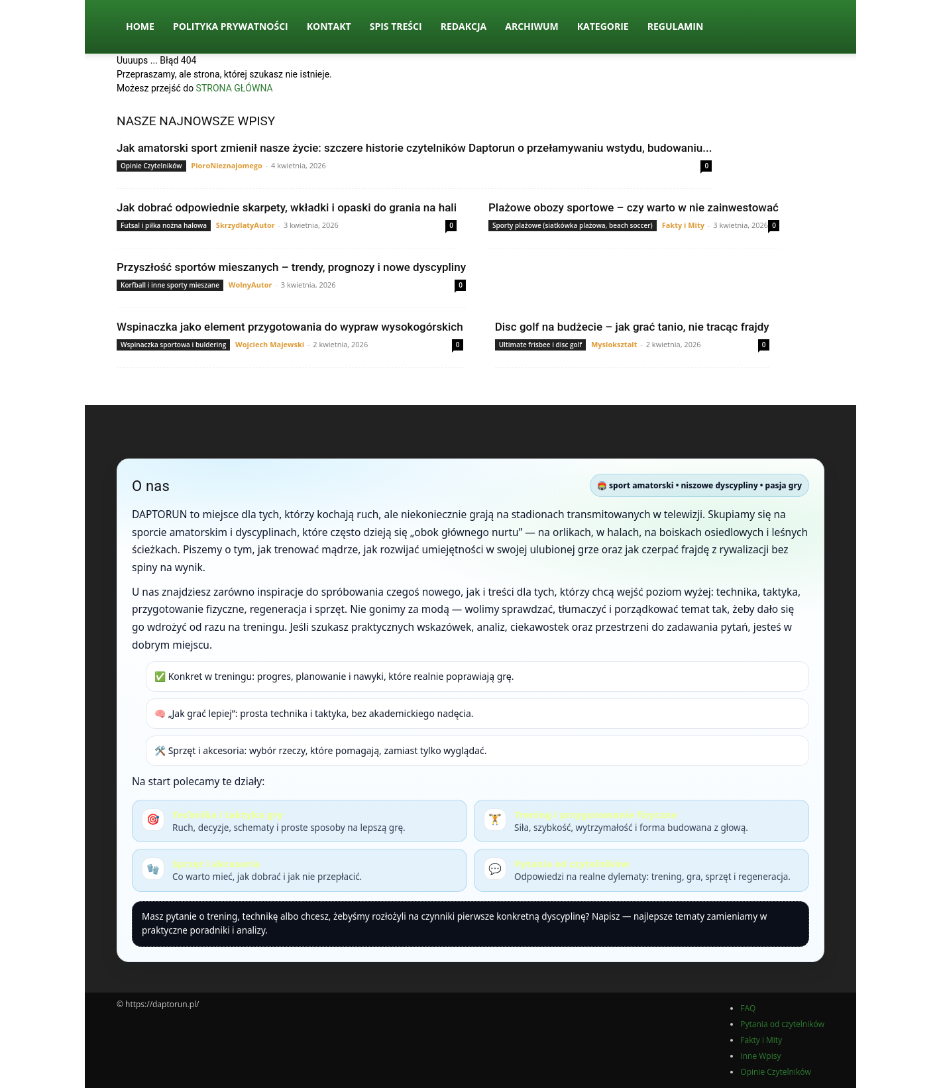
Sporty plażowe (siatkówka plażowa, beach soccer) (572, 225)
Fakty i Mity (683, 225)
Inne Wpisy (760, 1055)
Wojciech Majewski (269, 344)
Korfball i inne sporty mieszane (170, 285)
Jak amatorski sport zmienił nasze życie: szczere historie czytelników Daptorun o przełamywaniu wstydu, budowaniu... (414, 147)
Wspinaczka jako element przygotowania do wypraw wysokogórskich (290, 326)
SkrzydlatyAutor (245, 225)
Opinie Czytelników (151, 165)
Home (140, 26)
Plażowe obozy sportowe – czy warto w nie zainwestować (633, 207)
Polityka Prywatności (230, 26)
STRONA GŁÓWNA (234, 88)
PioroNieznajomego (226, 165)
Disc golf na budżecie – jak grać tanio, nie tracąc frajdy (632, 326)
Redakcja (464, 26)
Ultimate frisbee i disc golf (540, 344)
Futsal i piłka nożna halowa (164, 225)
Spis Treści (396, 26)
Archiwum (532, 26)
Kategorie (603, 26)
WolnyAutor (250, 285)
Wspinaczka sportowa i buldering (173, 344)
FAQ (747, 1008)
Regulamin (675, 26)
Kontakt (329, 26)
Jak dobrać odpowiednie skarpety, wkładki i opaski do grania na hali (287, 207)
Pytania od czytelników (782, 1024)
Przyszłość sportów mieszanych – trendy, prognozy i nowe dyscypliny (291, 267)
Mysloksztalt (614, 344)
